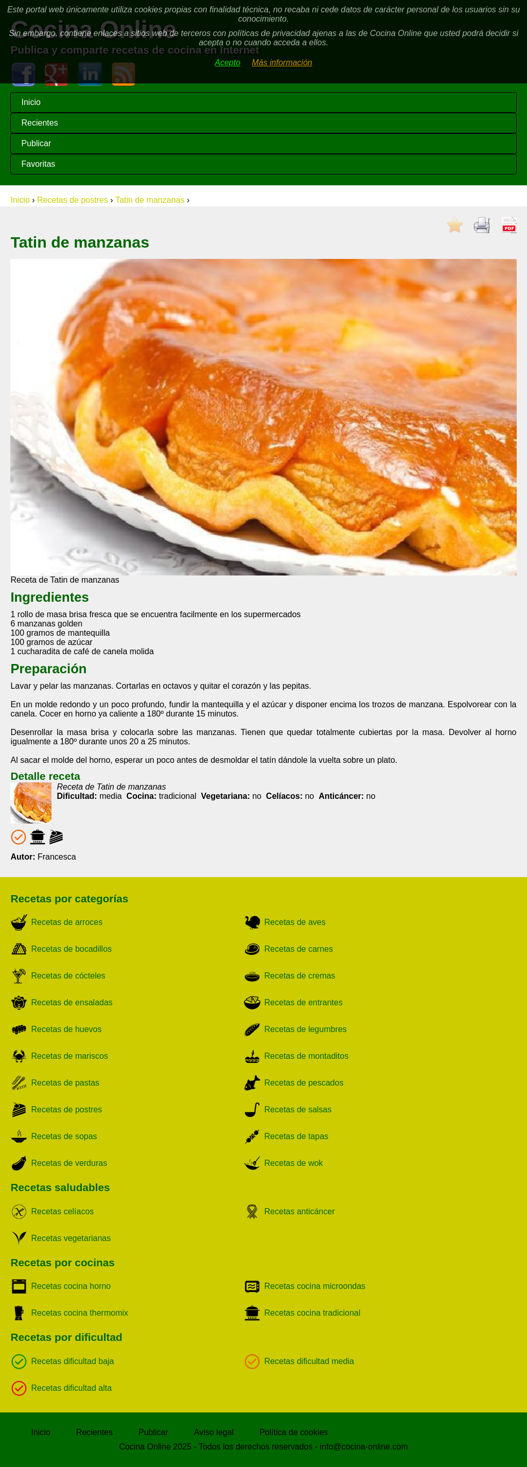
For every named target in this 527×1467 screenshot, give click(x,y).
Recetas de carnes (299, 949)
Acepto (227, 62)
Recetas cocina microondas (315, 1286)
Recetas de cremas (300, 975)
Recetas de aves (295, 922)
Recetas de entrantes (304, 1002)
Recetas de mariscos (69, 1056)
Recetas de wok (294, 1163)
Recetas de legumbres (306, 1029)
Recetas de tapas (297, 1136)
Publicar (36, 143)
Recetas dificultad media (309, 1361)
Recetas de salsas (298, 1109)
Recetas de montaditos (307, 1056)
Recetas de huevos (66, 1029)
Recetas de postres (72, 200)
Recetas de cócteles (68, 975)
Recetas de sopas (64, 1136)
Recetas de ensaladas (72, 1002)
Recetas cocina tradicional (313, 1312)
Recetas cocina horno (71, 1286)
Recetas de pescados (304, 1082)
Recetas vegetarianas (71, 1238)
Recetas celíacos (62, 1211)
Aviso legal (214, 1432)
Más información (282, 62)
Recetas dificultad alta (71, 1388)
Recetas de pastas (65, 1082)
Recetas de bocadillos (71, 949)
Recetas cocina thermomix (80, 1312)
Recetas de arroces (67, 922)
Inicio (30, 102)
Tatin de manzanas (149, 200)
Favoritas (38, 164)
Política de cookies (293, 1432)
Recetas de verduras (69, 1163)
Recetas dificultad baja (72, 1361)
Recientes (39, 122)
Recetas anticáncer (300, 1211)
